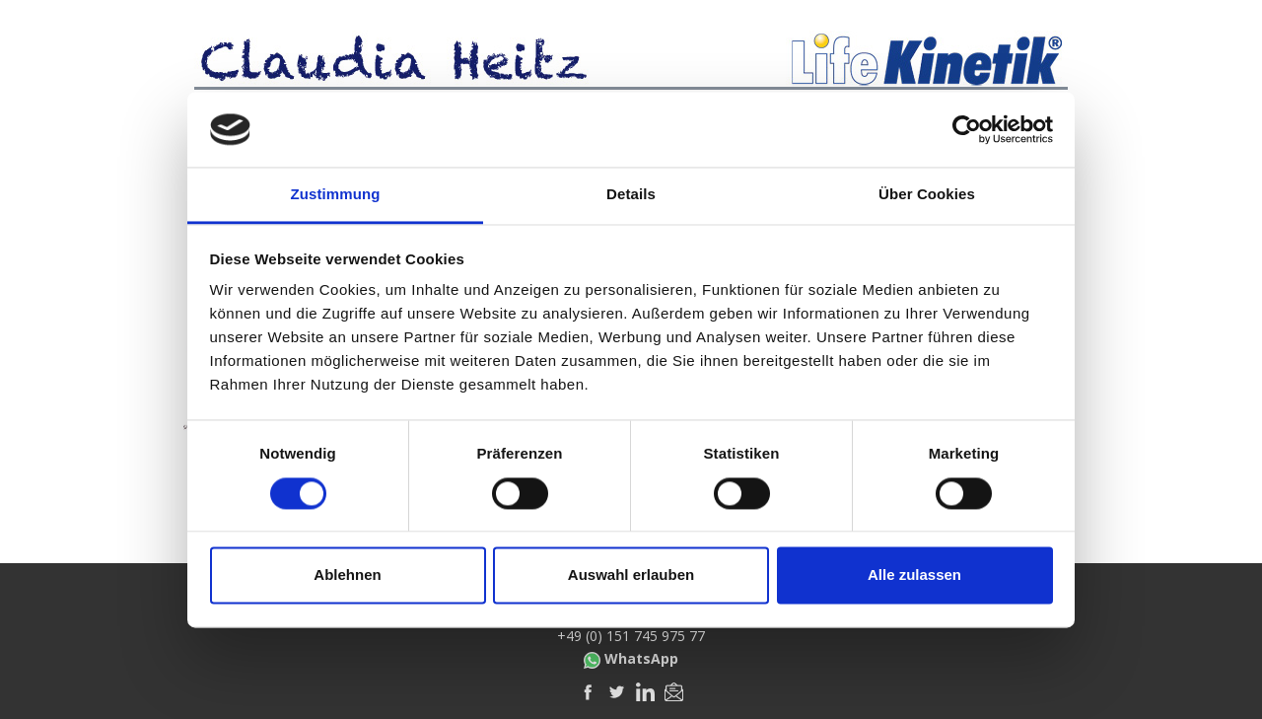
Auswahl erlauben (631, 575)
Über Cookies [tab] (926, 194)
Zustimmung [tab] (336, 194)
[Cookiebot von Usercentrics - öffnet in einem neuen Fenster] (966, 129)
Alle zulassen (914, 575)
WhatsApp (631, 659)
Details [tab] (631, 194)
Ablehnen (347, 575)
